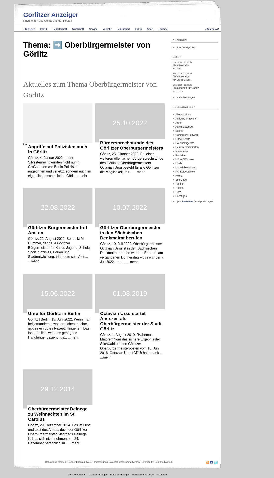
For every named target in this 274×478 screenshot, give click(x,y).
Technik (180, 184)
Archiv (136, 462)
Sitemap (146, 462)
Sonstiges (181, 196)
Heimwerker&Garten (187, 147)
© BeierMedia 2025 (162, 462)
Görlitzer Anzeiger (50, 15)
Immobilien (182, 151)
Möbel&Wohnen (185, 159)
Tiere (178, 192)
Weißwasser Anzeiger (143, 474)
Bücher (180, 131)
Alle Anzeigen (183, 114)
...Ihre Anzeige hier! (185, 47)
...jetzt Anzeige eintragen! (194, 201)
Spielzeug (181, 180)
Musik (179, 163)
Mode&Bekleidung (186, 167)
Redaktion (50, 462)
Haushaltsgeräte (185, 143)
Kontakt (81, 462)
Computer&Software (187, 135)
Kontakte (181, 155)
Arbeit (179, 123)
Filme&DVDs (183, 139)
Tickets (180, 188)
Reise (179, 176)
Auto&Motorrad (184, 127)
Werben (62, 462)
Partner (72, 462)
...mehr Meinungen (185, 97)
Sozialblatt (162, 474)
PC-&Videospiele (185, 172)
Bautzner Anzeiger (119, 474)
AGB (89, 462)
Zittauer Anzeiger (98, 474)
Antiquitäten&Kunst (186, 119)
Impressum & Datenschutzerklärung (113, 462)
